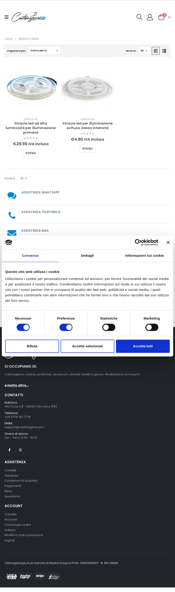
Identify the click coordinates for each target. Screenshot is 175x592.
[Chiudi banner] (168, 242)
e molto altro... (17, 385)
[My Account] (150, 17)
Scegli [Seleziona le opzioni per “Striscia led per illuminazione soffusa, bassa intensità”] (87, 148)
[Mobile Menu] (8, 17)
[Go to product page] (31, 88)
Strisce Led (31, 119)
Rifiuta (32, 346)
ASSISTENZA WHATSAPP (40, 192)
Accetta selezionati (87, 346)
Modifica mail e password (24, 539)
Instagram (20, 451)
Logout (10, 545)
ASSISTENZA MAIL (35, 230)
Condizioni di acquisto (21, 482)
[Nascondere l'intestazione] (29, 17)
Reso (8, 493)
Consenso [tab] (30, 255)
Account (11, 523)
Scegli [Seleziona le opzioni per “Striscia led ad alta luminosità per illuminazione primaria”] (31, 153)
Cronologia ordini (18, 528)
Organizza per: (16, 51)
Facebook (9, 451)
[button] (139, 17)
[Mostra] (143, 51)
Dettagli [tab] (87, 255)
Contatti (10, 472)
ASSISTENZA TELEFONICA (41, 212)
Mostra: (131, 51)
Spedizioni (12, 499)
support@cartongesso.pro (25, 428)
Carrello (11, 517)
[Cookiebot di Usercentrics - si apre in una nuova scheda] (138, 242)
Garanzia (11, 477)
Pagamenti (13, 488)
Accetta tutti (143, 346)
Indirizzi (10, 534)
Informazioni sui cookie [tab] (144, 255)
